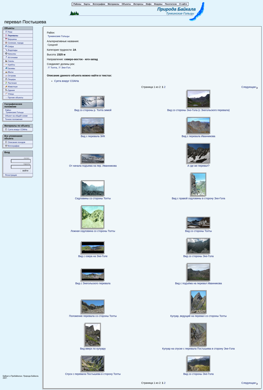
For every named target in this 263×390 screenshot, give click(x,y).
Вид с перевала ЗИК (93, 136)
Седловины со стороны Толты (93, 198)
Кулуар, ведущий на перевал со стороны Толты (198, 316)
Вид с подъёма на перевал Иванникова (198, 283)
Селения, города (14, 43)
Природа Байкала (176, 9)
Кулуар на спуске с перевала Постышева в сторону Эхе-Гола (198, 348)
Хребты (10, 64)
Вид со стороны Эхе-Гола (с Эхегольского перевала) (198, 110)
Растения (11, 83)
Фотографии (12, 146)
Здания (10, 90)
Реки (8, 32)
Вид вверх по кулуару (93, 348)
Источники (11, 57)
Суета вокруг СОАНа (16, 129)
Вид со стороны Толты (198, 231)
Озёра (9, 46)
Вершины (11, 39)
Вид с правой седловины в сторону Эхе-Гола (198, 198)
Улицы (9, 94)
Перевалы (11, 35)
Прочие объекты (14, 97)
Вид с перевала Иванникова (198, 136)
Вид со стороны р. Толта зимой (92, 110)
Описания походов (15, 142)
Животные (11, 86)
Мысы (9, 72)
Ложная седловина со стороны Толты (93, 231)
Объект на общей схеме (16, 116)
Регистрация (11, 175)
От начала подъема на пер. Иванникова (93, 165)
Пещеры (10, 79)
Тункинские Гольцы (181, 13)
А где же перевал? (198, 165)
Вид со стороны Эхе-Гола (198, 256)
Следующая (249, 87)
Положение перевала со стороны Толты (93, 316)
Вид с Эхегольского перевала (92, 283)
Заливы (10, 68)
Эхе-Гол (65, 67)
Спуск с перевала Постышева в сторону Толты (93, 373)
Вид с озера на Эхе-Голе (92, 256)
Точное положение (13, 119)
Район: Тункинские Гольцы (14, 111)
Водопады (11, 50)
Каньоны (10, 54)
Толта (54, 67)
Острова (10, 75)
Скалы (9, 61)
